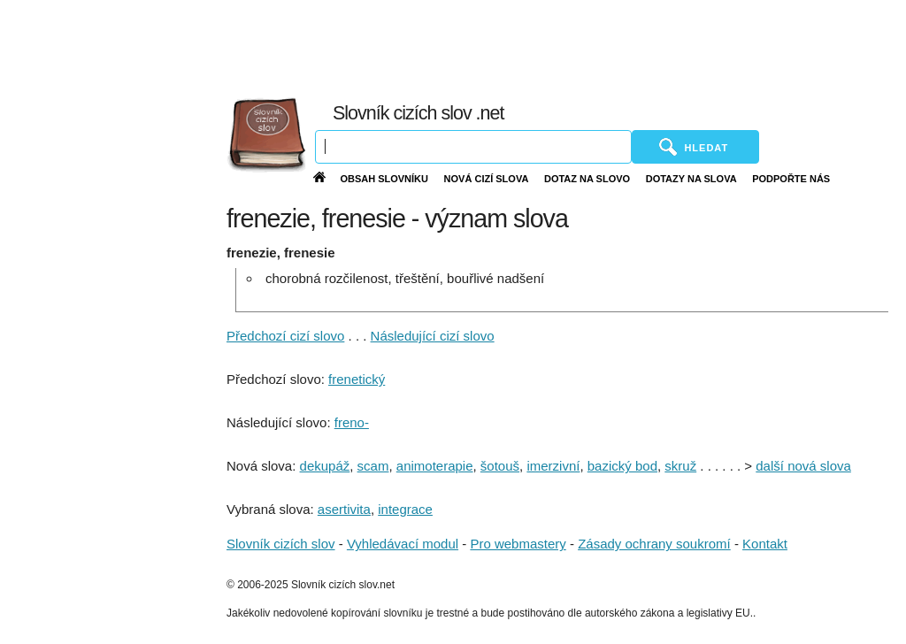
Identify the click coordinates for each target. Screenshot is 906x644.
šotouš (499, 465)
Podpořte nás (791, 178)
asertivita (344, 509)
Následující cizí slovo (433, 335)
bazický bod (622, 465)
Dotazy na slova (691, 178)
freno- (351, 422)
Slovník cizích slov (280, 543)
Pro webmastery (517, 543)
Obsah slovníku (384, 178)
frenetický (356, 379)
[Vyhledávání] (473, 147)
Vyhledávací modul (402, 543)
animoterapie (434, 465)
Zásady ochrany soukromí (654, 543)
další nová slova (803, 465)
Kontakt (764, 543)
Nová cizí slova (486, 178)
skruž (680, 465)
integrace (405, 509)
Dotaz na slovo (587, 178)
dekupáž (325, 465)
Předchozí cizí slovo (285, 335)
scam (373, 465)
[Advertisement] (510, 44)
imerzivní (553, 465)
